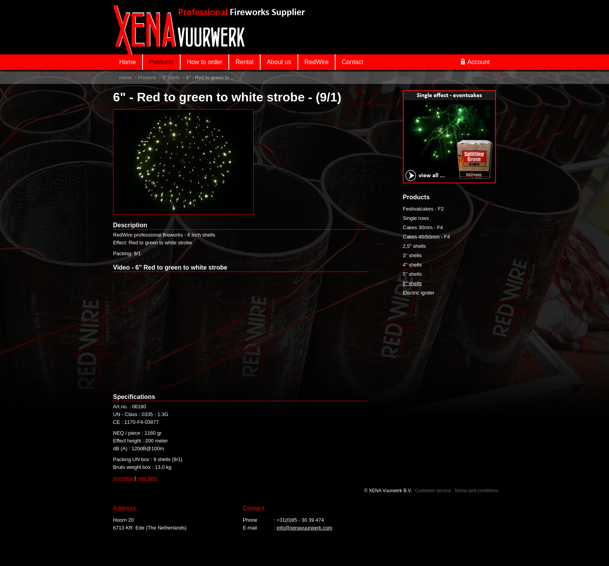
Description (130, 225)
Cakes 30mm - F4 (423, 227)
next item (147, 478)
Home (127, 62)
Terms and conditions (476, 490)
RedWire (316, 62)
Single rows (416, 218)
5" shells (412, 274)
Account (475, 61)
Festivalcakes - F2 (423, 209)
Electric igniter (419, 293)
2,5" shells (414, 246)
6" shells (171, 77)
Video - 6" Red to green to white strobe (170, 267)
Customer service (433, 490)
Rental (244, 62)
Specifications (134, 397)
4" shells (412, 265)
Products (161, 62)
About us (279, 62)
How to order (205, 62)
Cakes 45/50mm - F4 (426, 237)
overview (123, 478)
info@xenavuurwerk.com (304, 528)
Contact (352, 62)
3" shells (412, 255)
